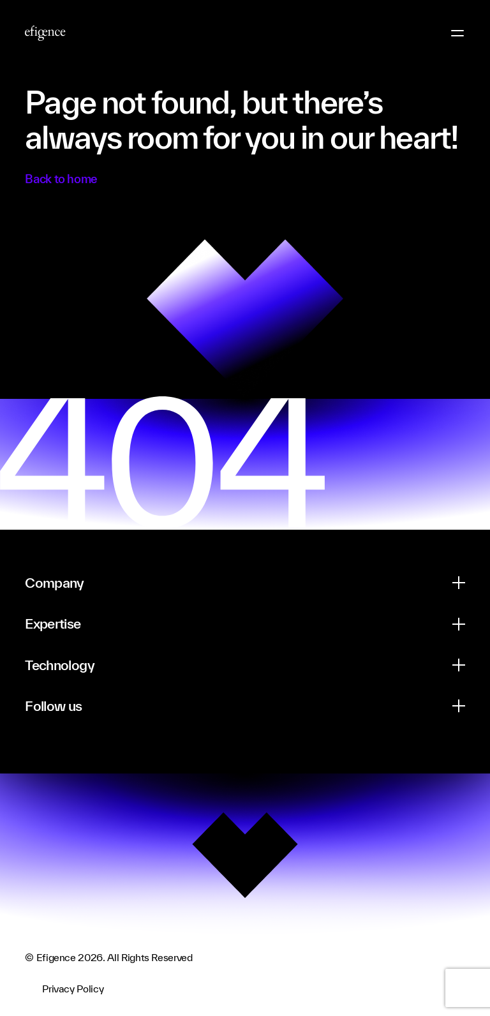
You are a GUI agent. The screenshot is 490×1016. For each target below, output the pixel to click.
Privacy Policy (72, 988)
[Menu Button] (457, 33)
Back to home (61, 179)
